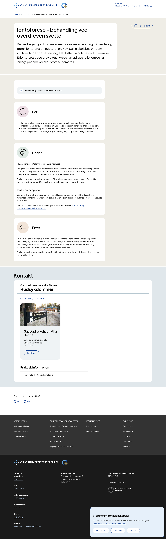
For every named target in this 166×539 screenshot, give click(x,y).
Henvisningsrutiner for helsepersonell (43, 90)
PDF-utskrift (144, 25)
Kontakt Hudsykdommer (31, 298)
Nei (28, 401)
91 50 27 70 (18, 479)
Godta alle (101, 530)
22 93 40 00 (19, 498)
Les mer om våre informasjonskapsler (109, 523)
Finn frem (31, 353)
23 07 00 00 (19, 507)
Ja (18, 401)
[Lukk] (160, 511)
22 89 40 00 (19, 488)
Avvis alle (118, 530)
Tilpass (133, 530)
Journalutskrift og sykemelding (39, 375)
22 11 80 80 (18, 517)
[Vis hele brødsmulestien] (24, 14)
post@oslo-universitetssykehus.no (27, 526)
